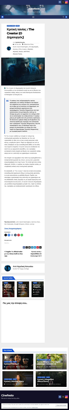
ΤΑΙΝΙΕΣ (17, 25)
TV (38, 359)
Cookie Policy (35, 407)
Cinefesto (34, 8)
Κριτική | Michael (7, 286)
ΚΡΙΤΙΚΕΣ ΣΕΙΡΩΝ (43, 359)
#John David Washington (20, 47)
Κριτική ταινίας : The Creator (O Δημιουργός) (20, 33)
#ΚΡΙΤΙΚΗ (26, 51)
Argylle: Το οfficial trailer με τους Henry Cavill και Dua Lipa (13, 254)
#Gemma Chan (28, 44)
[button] (63, 17)
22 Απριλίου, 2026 (44, 366)
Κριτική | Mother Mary (22, 287)
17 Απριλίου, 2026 (10, 384)
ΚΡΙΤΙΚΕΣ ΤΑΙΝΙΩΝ (10, 25)
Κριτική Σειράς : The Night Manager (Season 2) (48, 363)
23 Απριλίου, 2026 (10, 366)
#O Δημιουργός (33, 47)
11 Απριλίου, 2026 (43, 384)
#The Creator (22, 49)
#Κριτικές (30, 49)
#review (15, 49)
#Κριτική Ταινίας (17, 54)
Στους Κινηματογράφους (12, 229)
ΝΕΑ (50, 359)
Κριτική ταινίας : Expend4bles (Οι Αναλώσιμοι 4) (36, 254)
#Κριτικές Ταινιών (18, 51)
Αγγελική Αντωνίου (20, 42)
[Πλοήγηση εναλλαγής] (33, 17)
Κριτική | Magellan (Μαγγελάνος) (45, 380)
